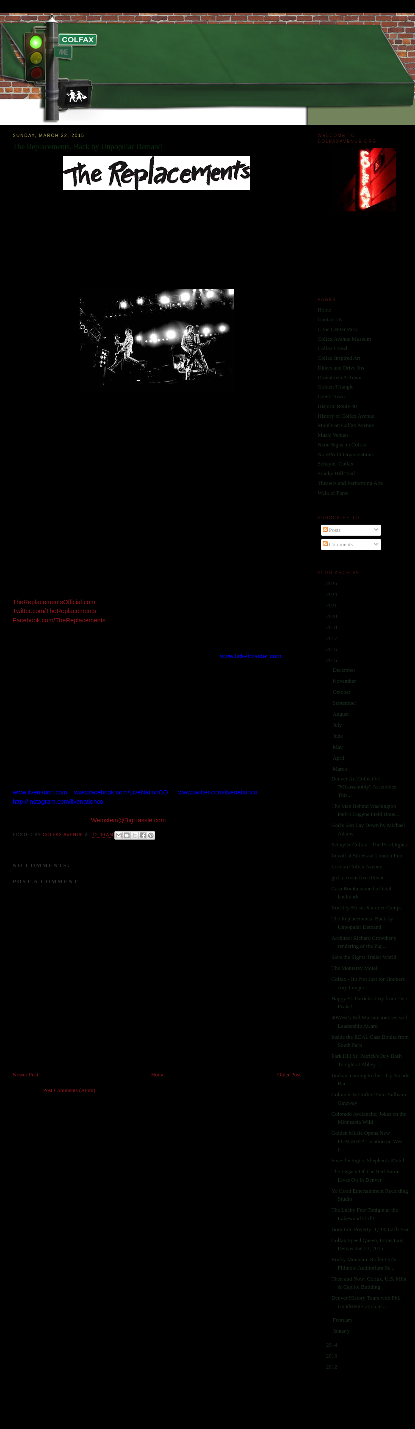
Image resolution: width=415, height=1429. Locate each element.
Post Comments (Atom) (69, 1090)
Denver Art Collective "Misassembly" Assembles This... (363, 786)
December (345, 670)
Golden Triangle (336, 386)
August (341, 714)
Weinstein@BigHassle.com (128, 820)
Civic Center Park (337, 329)
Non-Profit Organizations (346, 454)
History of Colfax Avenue (346, 416)
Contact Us (330, 319)
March (341, 769)
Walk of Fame (333, 493)
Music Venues (333, 435)
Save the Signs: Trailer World (363, 957)
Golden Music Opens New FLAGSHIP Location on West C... (367, 1141)
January (342, 1331)
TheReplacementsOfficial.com (54, 602)
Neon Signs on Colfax (342, 444)
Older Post (289, 1074)
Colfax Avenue (64, 835)
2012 (332, 1366)
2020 (332, 616)
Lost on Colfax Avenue (356, 866)
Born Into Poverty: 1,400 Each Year (370, 1229)
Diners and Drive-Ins (341, 367)
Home (158, 1074)
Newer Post (25, 1074)
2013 (332, 1355)
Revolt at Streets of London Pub (366, 855)
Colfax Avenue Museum (344, 339)
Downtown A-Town (339, 377)
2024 (332, 594)
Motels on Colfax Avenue (346, 425)
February (343, 1320)
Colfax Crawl (332, 348)
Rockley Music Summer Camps (366, 907)
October (342, 692)
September (345, 703)
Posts (332, 530)
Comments (338, 544)
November (345, 681)
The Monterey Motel (354, 968)
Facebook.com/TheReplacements (59, 620)
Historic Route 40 (337, 406)
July (338, 725)
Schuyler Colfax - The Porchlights (369, 844)
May (338, 747)
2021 (332, 605)
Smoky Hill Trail (336, 473)
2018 (332, 627)
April (339, 758)
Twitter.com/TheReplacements (54, 611)
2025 (332, 583)
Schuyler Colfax (336, 463)
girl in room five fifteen (357, 877)
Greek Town (331, 396)
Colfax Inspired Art (339, 358)
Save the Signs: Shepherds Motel (367, 1160)
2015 (332, 660)
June (338, 736)
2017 (332, 638)
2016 (332, 649)
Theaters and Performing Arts (350, 483)
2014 (332, 1344)
